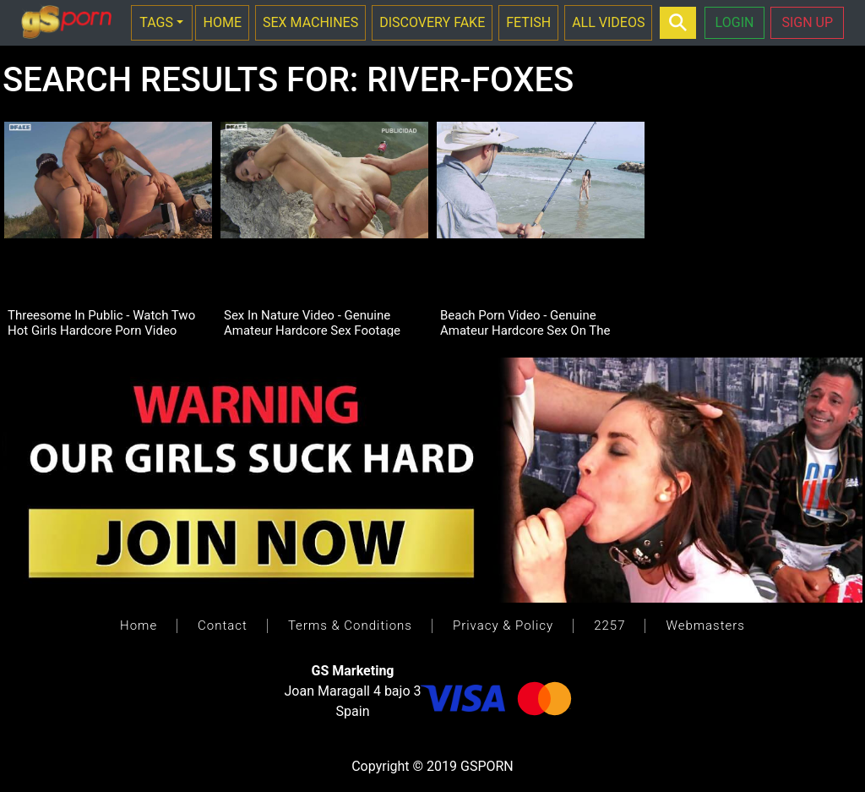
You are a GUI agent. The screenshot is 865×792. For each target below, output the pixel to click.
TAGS (156, 22)
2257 (609, 625)
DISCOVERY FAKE (432, 22)
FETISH (528, 22)
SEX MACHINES (310, 22)
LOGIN (734, 22)
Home (138, 625)
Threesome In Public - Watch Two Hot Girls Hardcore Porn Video (101, 322)
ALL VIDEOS (608, 22)
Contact (223, 625)
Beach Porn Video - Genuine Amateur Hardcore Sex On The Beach (525, 322)
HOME (222, 22)
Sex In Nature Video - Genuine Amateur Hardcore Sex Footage (312, 322)
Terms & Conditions (350, 625)
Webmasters (705, 625)
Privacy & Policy (503, 625)
